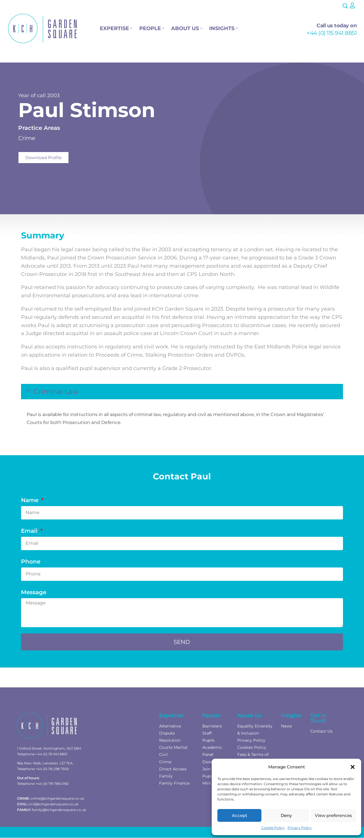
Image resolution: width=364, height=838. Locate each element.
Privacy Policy (300, 827)
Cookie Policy (273, 827)
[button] (352, 767)
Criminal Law (56, 391)
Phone (30, 561)
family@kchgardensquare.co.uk (59, 810)
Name (30, 500)
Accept (239, 815)
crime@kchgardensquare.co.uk (57, 798)
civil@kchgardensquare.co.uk (53, 804)
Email (30, 530)
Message (33, 592)
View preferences (333, 815)
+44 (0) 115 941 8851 (332, 33)
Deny (286, 815)
